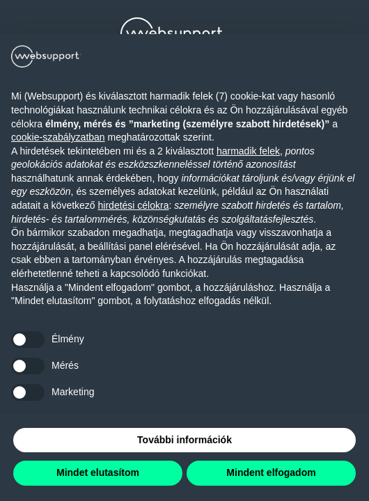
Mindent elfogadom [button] (270, 472)
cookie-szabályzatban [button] (58, 137)
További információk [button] (184, 439)
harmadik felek (248, 151)
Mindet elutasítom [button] (97, 472)
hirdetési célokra (133, 205)
